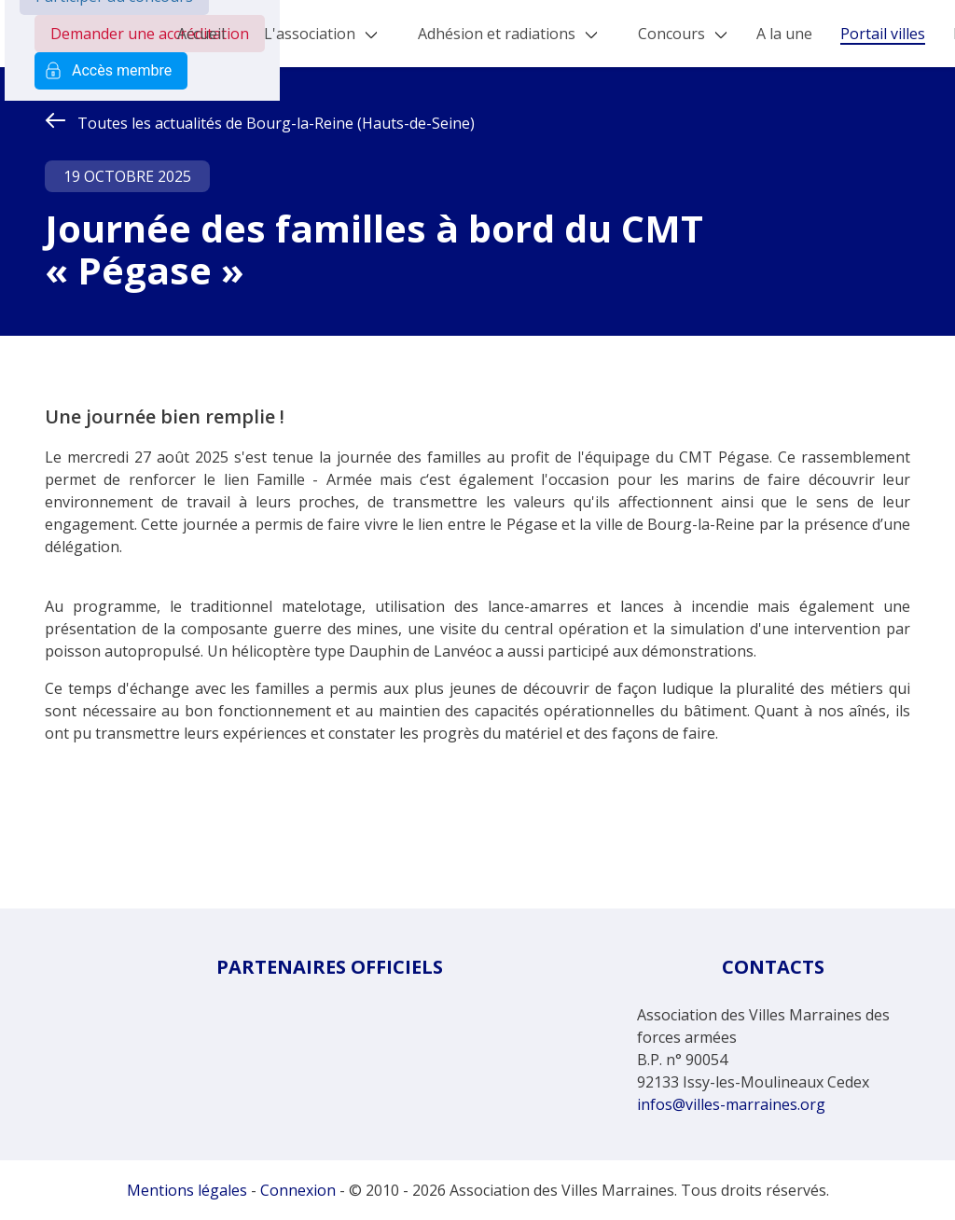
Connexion (298, 1190)
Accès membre (111, 71)
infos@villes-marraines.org (731, 1104)
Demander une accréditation (149, 33)
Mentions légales (187, 1190)
